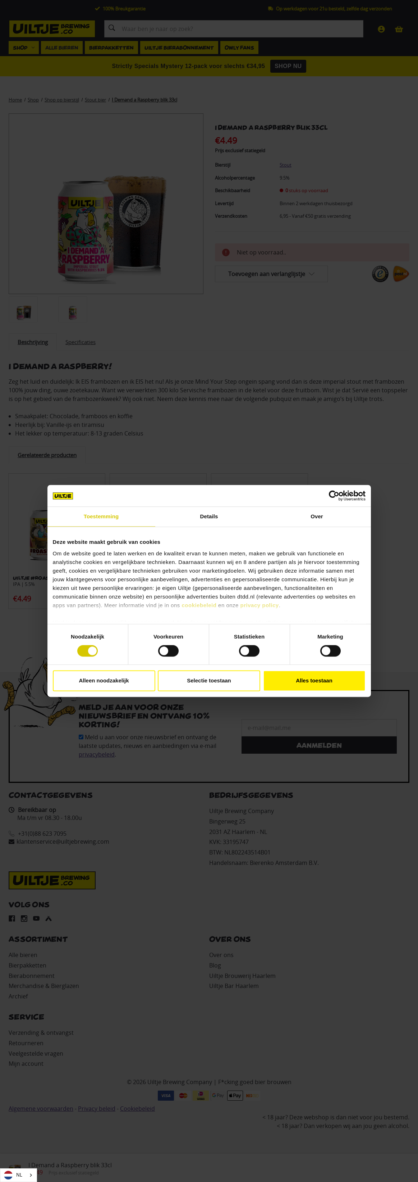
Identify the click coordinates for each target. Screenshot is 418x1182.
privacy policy (259, 605)
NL (13, 1175)
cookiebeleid (199, 605)
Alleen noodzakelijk (104, 681)
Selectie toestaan (209, 681)
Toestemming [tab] (101, 516)
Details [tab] (209, 516)
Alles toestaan (314, 681)
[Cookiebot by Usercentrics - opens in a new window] (334, 495)
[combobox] (18, 1175)
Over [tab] (317, 516)
